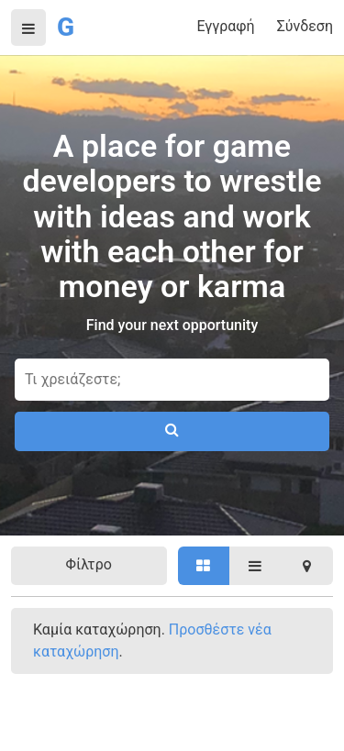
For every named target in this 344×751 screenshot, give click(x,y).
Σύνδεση (305, 26)
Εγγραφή (225, 26)
